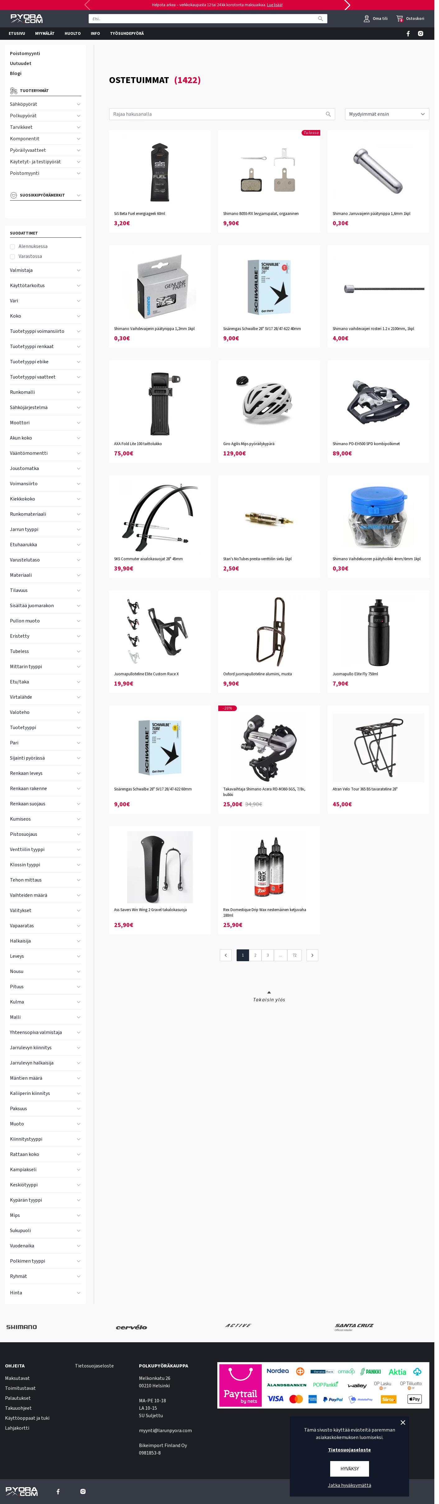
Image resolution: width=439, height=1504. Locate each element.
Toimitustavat (20, 1388)
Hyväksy (349, 1468)
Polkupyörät (23, 115)
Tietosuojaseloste (94, 1365)
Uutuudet (20, 63)
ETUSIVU (17, 33)
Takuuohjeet (18, 1408)
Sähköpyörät (23, 104)
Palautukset (18, 1398)
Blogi (15, 73)
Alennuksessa (33, 246)
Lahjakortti (17, 1428)
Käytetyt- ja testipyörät (35, 161)
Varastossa (30, 256)
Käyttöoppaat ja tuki (27, 1418)
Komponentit (24, 138)
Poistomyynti (25, 53)
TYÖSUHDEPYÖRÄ (127, 33)
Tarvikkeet (21, 127)
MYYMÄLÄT (45, 33)
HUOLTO (73, 33)
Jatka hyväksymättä (349, 1485)
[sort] (387, 114)
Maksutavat (17, 1378)
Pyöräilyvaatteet (28, 150)
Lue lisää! (275, 5)
